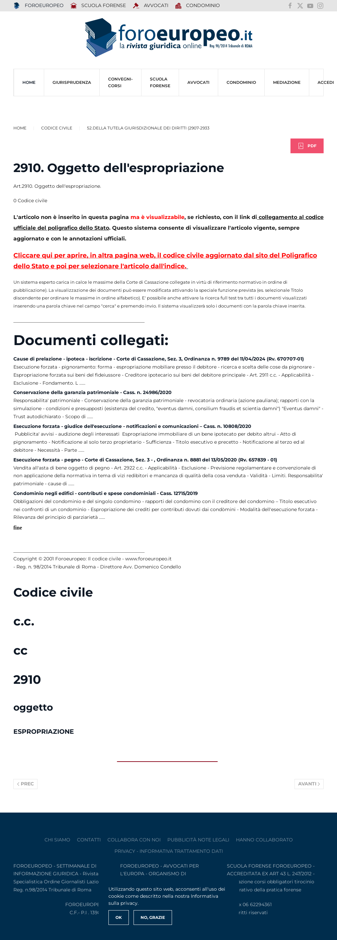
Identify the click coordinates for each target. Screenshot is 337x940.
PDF (307, 146)
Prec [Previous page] (25, 784)
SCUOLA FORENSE (98, 5)
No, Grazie (153, 917)
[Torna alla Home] (168, 37)
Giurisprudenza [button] (72, 82)
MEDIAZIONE (287, 82)
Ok (118, 917)
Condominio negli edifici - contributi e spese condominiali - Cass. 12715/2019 (105, 493)
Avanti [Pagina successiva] (309, 784)
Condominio (197, 5)
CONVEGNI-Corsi (120, 82)
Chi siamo (57, 840)
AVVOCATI (150, 5)
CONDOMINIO (241, 82)
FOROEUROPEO (38, 5)
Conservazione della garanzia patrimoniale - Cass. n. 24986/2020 (92, 392)
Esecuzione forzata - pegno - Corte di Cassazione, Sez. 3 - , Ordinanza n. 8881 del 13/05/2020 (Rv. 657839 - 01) (145, 460)
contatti (89, 840)
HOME (28, 82)
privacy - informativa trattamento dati (168, 851)
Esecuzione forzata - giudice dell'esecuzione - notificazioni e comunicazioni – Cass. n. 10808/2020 (132, 426)
